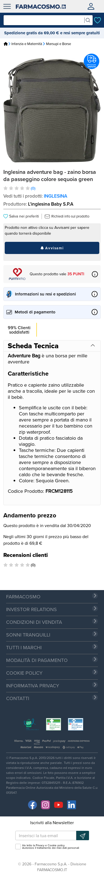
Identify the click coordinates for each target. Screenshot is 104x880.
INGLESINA (55, 196)
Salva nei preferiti (21, 216)
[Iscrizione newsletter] (82, 835)
